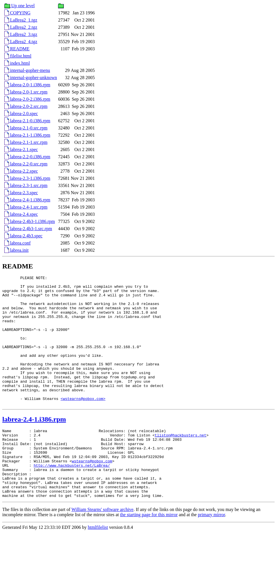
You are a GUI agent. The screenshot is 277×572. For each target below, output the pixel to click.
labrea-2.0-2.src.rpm (25, 106)
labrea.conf (17, 243)
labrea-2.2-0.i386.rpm (27, 156)
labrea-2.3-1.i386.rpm (27, 178)
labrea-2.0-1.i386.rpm (27, 84)
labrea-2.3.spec (21, 192)
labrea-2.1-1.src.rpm (25, 142)
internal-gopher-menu (27, 70)
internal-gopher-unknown (30, 77)
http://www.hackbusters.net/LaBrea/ (72, 499)
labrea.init (16, 250)
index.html (17, 63)
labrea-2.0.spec (21, 113)
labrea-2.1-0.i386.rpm (27, 120)
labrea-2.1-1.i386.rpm (27, 135)
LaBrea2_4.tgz (20, 41)
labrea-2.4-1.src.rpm (25, 207)
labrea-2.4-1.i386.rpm (27, 199)
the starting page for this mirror (149, 554)
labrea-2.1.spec (21, 149)
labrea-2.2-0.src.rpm (25, 163)
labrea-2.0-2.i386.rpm (27, 99)
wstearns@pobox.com (92, 493)
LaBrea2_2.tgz (20, 27)
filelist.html (17, 56)
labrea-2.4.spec (21, 214)
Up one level (19, 5)
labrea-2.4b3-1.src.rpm (28, 228)
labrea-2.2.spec (21, 171)
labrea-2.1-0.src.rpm (25, 127)
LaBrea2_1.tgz (20, 20)
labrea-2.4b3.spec (23, 235)
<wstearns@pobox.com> (83, 423)
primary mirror (211, 554)
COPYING (17, 12)
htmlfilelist (98, 567)
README (17, 48)
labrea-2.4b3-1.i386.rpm (29, 221)
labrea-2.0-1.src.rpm (25, 91)
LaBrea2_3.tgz (20, 34)
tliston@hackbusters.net (180, 462)
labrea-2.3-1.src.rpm (25, 185)
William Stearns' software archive (103, 549)
